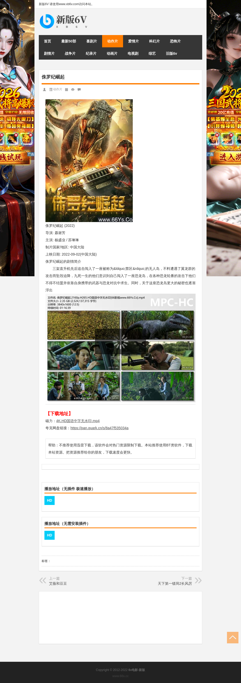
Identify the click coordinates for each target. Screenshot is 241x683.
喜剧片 (91, 41)
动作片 (112, 41)
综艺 (152, 53)
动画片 (112, 53)
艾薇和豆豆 (58, 583)
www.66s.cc (120, 676)
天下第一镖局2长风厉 (175, 583)
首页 (47, 41)
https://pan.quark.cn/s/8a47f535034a (99, 428)
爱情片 (133, 41)
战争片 (70, 53)
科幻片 (154, 41)
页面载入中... (120, 358)
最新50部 (68, 41)
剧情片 (49, 53)
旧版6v (171, 53)
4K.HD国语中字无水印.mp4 (78, 421)
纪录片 (91, 53)
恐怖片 (175, 41)
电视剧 (133, 53)
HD (49, 500)
